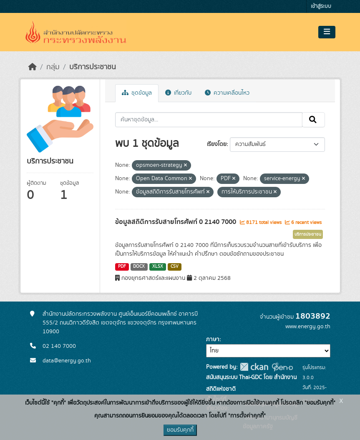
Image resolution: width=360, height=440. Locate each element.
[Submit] (313, 119)
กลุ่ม (53, 67)
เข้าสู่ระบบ (321, 6)
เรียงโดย (217, 144)
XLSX (157, 266)
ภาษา (212, 339)
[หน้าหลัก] (32, 67)
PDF (122, 266)
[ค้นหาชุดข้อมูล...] (208, 119)
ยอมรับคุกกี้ (180, 430)
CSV (175, 266)
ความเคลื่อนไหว (227, 93)
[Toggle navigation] (326, 32)
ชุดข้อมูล (137, 93)
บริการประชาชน (92, 67)
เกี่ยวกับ (178, 93)
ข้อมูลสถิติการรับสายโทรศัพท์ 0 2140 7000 (176, 221)
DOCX (139, 266)
